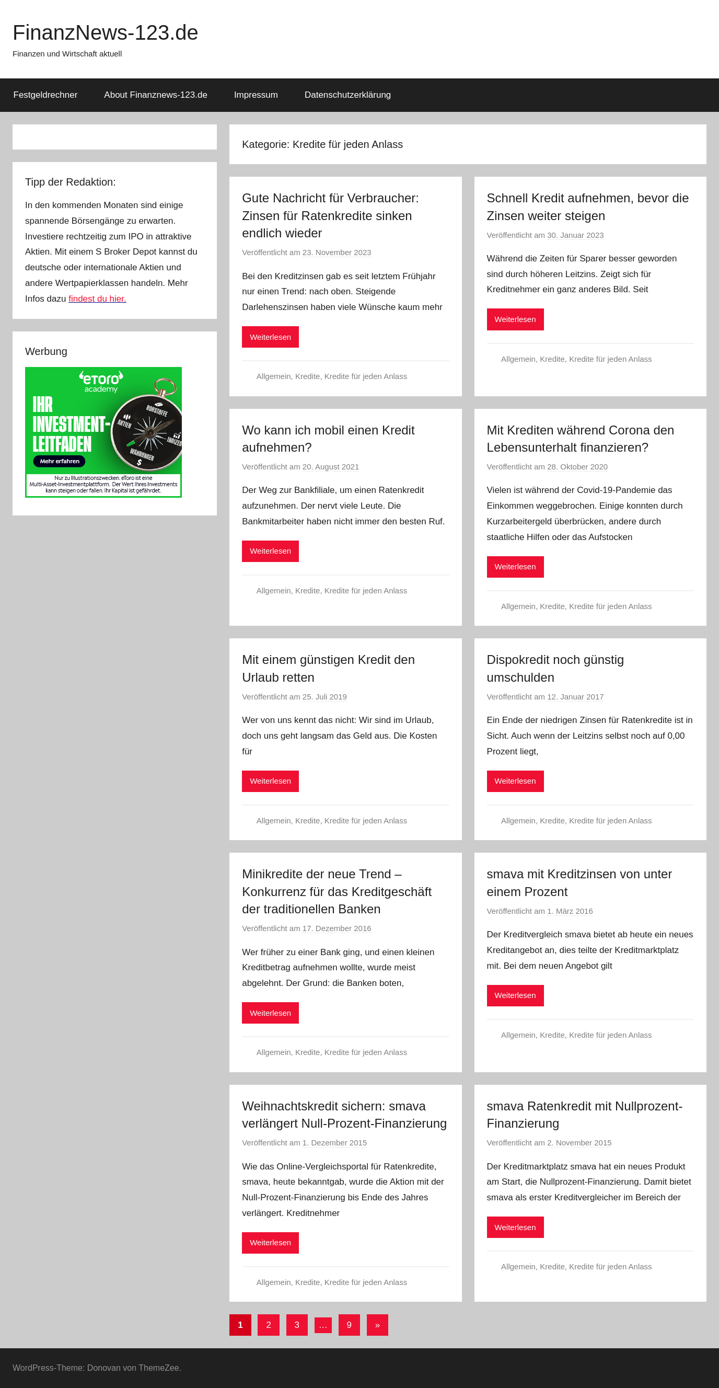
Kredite (307, 376)
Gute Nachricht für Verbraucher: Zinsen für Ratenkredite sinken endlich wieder (330, 215)
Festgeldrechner (46, 95)
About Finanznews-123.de (155, 95)
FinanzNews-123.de (106, 32)
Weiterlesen (270, 336)
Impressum (256, 95)
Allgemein (274, 376)
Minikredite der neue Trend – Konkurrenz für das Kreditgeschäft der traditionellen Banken (337, 891)
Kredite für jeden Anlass (365, 376)
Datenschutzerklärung (348, 95)
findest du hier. (97, 299)
